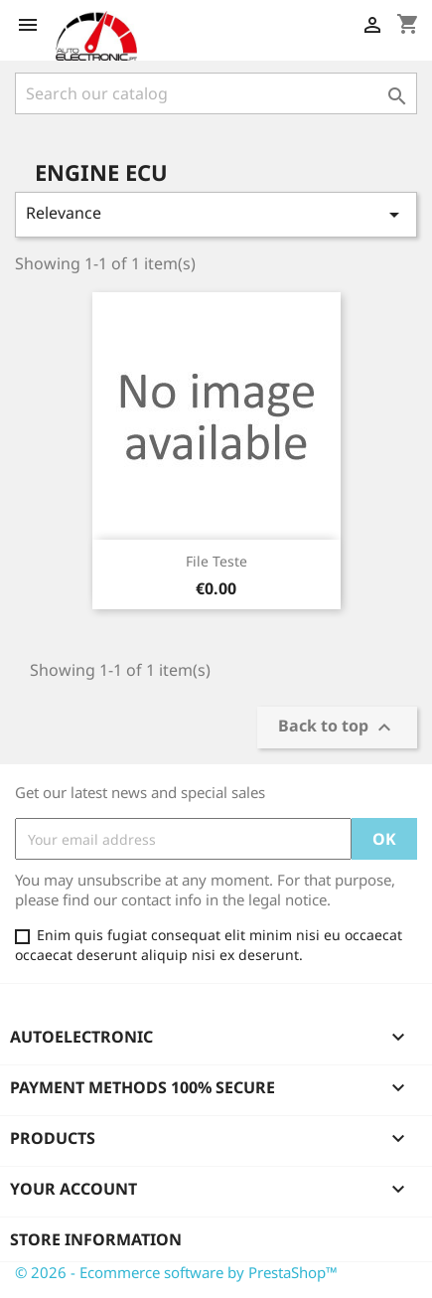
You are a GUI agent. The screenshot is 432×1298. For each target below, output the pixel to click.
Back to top (337, 728)
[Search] (216, 93)
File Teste (216, 561)
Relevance (216, 214)
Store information (96, 1239)
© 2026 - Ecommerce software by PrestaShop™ (176, 1272)
